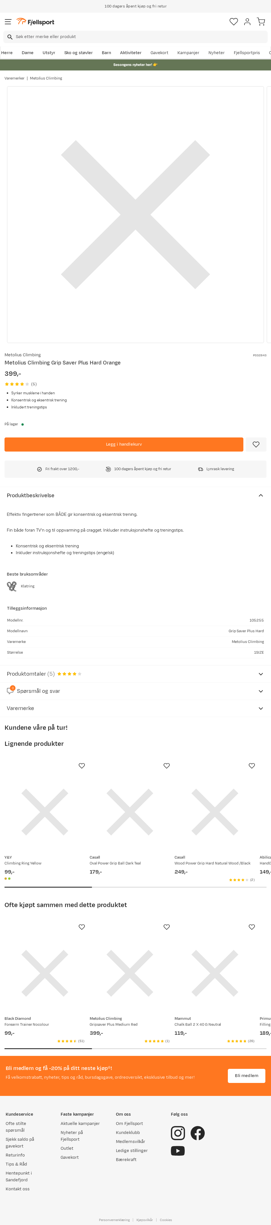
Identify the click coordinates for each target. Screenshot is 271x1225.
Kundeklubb (128, 1133)
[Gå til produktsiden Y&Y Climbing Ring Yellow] (45, 812)
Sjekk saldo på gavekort (20, 1142)
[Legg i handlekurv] (124, 444)
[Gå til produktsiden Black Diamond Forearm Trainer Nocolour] (45, 973)
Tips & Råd (16, 1164)
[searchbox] (141, 37)
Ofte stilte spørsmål (16, 1127)
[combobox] (135, 37)
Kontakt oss (18, 1189)
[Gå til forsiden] (35, 22)
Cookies (166, 1220)
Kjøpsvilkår (144, 1220)
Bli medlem (246, 1076)
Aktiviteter (131, 53)
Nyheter (216, 53)
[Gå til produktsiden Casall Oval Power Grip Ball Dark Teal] (130, 812)
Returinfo (15, 1155)
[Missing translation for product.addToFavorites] (256, 444)
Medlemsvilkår (131, 1142)
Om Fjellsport (129, 1124)
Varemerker (15, 78)
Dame (28, 53)
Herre (7, 53)
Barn (106, 53)
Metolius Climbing (46, 78)
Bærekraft (126, 1160)
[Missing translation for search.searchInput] (9, 37)
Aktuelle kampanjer (80, 1124)
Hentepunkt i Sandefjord (19, 1176)
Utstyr (49, 53)
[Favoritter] (233, 21)
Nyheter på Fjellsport (72, 1136)
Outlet (67, 1148)
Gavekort (160, 53)
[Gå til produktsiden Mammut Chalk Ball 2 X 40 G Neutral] (215, 973)
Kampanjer (188, 53)
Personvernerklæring (114, 1220)
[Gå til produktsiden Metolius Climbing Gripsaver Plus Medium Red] (130, 973)
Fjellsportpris (247, 53)
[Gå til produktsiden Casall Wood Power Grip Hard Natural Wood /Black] (215, 812)
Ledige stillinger (132, 1151)
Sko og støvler (78, 53)
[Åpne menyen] (8, 21)
